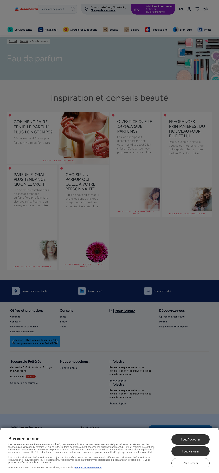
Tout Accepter (190, 439)
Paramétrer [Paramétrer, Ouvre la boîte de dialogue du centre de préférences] (190, 463)
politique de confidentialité (89, 467)
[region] (109, 450)
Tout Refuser (190, 451)
